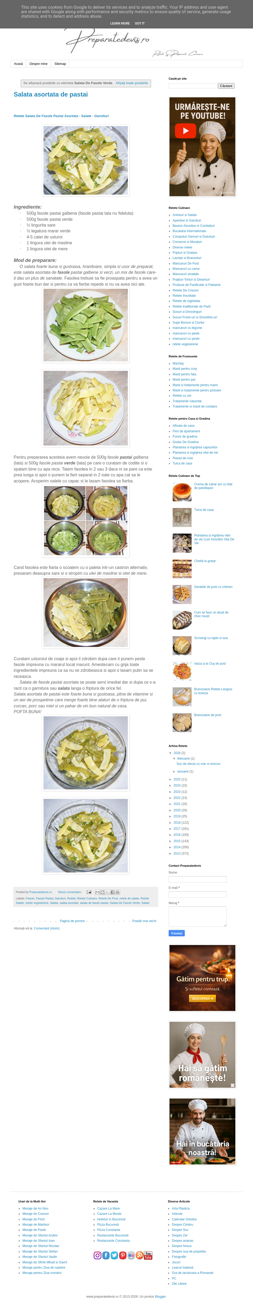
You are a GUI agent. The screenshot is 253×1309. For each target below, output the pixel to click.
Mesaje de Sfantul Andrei (39, 1235)
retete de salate (129, 898)
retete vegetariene (37, 902)
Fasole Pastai (44, 898)
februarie (184, 758)
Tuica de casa (182, 463)
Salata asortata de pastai (51, 94)
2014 (178, 847)
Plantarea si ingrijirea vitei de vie (195, 452)
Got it (140, 23)
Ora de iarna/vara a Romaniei (192, 1273)
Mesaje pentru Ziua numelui (41, 1273)
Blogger (160, 1296)
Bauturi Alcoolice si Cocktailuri (194, 226)
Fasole (30, 898)
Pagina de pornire (72, 921)
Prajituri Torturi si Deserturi (191, 279)
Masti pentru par (184, 379)
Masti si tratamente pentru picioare (197, 390)
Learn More (120, 23)
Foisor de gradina (185, 436)
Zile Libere (179, 1284)
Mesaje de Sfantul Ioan (38, 1241)
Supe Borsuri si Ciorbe (188, 322)
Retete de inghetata (186, 301)
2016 (178, 835)
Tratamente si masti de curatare (195, 406)
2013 (178, 853)
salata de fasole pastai (94, 902)
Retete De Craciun (186, 290)
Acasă (18, 64)
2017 (178, 829)
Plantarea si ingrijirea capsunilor (195, 447)
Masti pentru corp (185, 369)
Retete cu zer (182, 395)
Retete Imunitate (184, 296)
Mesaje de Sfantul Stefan (40, 1251)
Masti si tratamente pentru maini (195, 385)
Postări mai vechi (144, 921)
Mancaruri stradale (186, 274)
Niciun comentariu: (70, 892)
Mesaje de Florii (33, 1219)
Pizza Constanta (108, 1230)
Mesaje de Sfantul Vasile (39, 1257)
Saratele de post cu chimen (213, 587)
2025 (178, 779)
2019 (178, 816)
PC (174, 1278)
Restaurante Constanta (113, 1241)
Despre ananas (182, 1241)
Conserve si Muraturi (187, 242)
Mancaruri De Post (186, 263)
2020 (178, 810)
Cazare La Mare (108, 1208)
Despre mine (38, 64)
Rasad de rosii (183, 458)
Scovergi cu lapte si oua (211, 638)
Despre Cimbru (182, 1224)
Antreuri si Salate (185, 215)
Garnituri (60, 898)
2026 (178, 753)
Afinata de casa (183, 426)
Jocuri (176, 1262)
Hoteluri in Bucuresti (111, 1219)
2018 (178, 822)
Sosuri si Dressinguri (187, 312)
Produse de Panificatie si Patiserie (197, 285)
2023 (178, 792)
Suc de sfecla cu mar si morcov (199, 764)
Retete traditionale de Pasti (192, 306)
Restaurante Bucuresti (113, 1235)
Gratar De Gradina (186, 442)
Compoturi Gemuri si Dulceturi (194, 236)
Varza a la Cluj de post (210, 663)
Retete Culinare (87, 898)
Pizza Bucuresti (108, 1224)
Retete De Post (108, 898)
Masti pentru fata (184, 374)
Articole (177, 1214)
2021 (178, 804)
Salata (54, 902)
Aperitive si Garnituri (187, 220)
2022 (178, 798)
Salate (146, 902)
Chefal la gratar (205, 561)
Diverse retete (182, 247)
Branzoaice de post (207, 715)
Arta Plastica (180, 1208)
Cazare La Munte (109, 1214)
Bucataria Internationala (189, 231)
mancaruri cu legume (187, 328)
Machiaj (178, 363)
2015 (178, 841)
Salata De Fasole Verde (125, 902)
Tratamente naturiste (187, 401)
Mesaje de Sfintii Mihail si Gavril (44, 1262)
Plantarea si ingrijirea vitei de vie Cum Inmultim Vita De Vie (214, 539)
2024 (178, 785)
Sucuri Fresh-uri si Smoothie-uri (195, 317)
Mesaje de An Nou (35, 1208)
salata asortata (69, 902)
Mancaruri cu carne (186, 269)
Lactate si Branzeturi (187, 258)
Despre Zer (180, 1235)
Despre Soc (180, 1230)
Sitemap (60, 64)
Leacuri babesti (182, 1267)
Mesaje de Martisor (35, 1224)
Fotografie (179, 1257)
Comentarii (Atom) (47, 928)
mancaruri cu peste (186, 339)
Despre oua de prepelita (189, 1251)
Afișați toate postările (132, 83)
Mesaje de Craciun (35, 1214)
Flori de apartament (186, 431)
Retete (71, 898)
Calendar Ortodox (184, 1219)
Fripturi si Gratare (185, 253)
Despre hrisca (181, 1246)
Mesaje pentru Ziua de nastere (43, 1267)
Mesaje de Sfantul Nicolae (40, 1246)
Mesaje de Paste (34, 1230)
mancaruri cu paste (186, 333)
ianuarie (183, 771)
